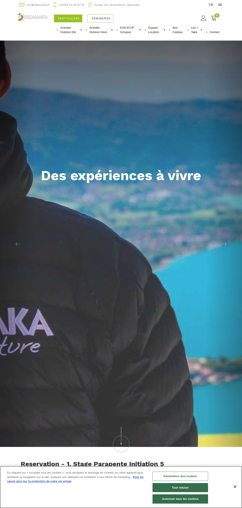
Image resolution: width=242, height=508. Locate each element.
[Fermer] (235, 486)
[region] (121, 487)
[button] (121, 390)
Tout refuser (180, 487)
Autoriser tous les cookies (180, 499)
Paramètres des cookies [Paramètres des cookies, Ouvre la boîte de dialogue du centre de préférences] (180, 476)
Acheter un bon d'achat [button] (46, 457)
